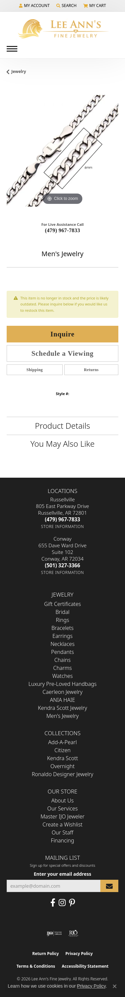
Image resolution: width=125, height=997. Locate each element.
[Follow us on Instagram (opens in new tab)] (62, 903)
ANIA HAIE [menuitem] (62, 700)
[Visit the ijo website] (54, 933)
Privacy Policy (79, 953)
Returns (91, 369)
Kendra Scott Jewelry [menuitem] (62, 708)
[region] (62, 151)
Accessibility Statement (85, 966)
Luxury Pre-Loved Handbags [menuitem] (62, 684)
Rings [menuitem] (62, 620)
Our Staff (62, 832)
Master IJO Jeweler (62, 816)
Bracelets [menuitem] (62, 628)
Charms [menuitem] (62, 668)
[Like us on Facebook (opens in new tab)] (52, 903)
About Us (62, 800)
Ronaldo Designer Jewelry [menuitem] (62, 774)
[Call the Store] (62, 519)
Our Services (62, 808)
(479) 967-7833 (62, 230)
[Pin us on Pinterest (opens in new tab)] (72, 903)
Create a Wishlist (63, 824)
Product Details (62, 425)
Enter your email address (62, 874)
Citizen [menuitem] (62, 750)
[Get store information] (62, 526)
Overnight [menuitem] (62, 766)
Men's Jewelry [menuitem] (62, 716)
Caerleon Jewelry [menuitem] (62, 692)
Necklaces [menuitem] (62, 644)
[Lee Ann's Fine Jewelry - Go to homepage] (62, 28)
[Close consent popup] (115, 986)
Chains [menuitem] (62, 660)
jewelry (18, 71)
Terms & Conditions (35, 966)
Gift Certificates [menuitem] (62, 604)
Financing (62, 840)
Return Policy (45, 953)
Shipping (34, 369)
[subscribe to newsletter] (109, 886)
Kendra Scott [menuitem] (62, 758)
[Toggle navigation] (12, 48)
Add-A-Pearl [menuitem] (62, 742)
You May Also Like (62, 443)
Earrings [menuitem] (62, 636)
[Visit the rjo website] (73, 933)
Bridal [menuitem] (63, 612)
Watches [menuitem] (62, 676)
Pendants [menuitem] (62, 652)
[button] (34, 5)
